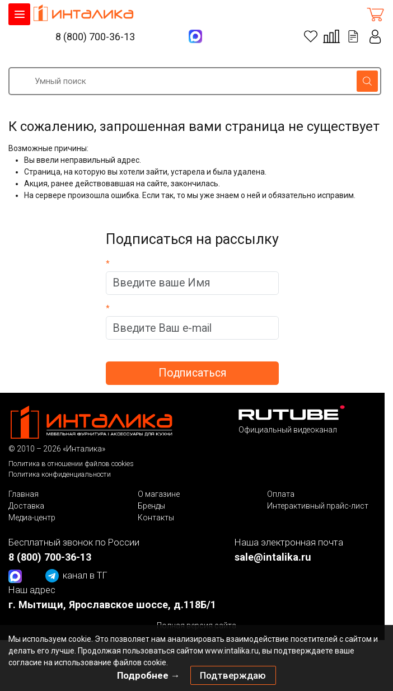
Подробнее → (148, 675)
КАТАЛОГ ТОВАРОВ (19, 14)
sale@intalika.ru (273, 557)
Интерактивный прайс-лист (317, 505)
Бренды (151, 505)
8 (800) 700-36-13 (95, 37)
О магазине (159, 494)
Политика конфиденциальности (59, 474)
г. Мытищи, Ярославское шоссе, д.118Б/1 (112, 604)
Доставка (26, 505)
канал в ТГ (76, 575)
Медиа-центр (31, 517)
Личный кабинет (375, 37)
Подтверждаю (233, 675)
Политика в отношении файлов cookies (71, 463)
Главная (23, 494)
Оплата (280, 494)
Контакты (156, 517)
